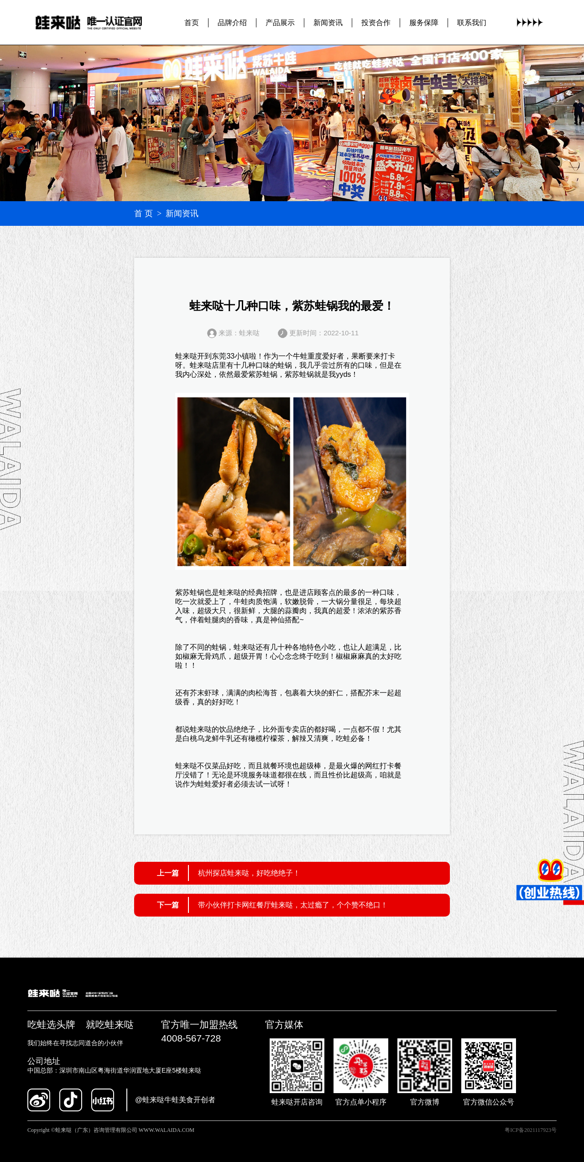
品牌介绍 (232, 22)
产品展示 (280, 22)
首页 (191, 22)
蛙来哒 (186, 356)
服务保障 (423, 22)
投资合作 (376, 22)
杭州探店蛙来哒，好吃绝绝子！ (249, 873)
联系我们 (471, 22)
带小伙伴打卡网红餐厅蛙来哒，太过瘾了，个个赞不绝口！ (293, 905)
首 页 (143, 213)
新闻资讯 (328, 22)
